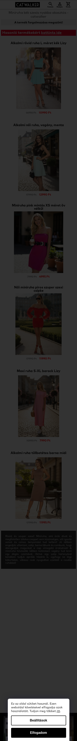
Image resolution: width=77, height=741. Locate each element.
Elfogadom (38, 732)
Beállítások (38, 720)
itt (58, 711)
